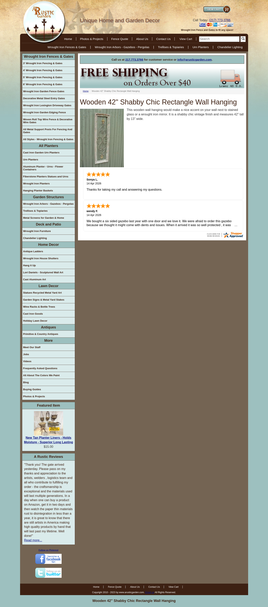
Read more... (33, 540)
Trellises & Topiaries (171, 47)
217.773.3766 (134, 59)
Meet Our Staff (32, 347)
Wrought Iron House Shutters (40, 258)
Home (68, 39)
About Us (142, 39)
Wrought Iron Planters (36, 183)
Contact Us (163, 39)
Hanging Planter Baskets (38, 190)
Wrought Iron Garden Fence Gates (43, 91)
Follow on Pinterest (48, 550)
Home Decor (48, 245)
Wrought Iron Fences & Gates (67, 47)
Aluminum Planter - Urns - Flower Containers (43, 168)
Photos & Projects (91, 39)
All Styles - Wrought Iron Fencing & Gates (48, 139)
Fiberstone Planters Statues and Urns (45, 176)
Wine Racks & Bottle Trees (39, 306)
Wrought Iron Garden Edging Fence (44, 112)
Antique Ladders (33, 251)
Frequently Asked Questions (40, 368)
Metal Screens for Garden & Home (43, 217)
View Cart (186, 39)
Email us (149, 592)
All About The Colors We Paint (41, 375)
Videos (27, 361)
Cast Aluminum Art (34, 279)
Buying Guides (32, 389)
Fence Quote (119, 39)
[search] (219, 39)
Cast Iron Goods (33, 313)
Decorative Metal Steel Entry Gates (44, 98)
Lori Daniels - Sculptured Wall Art (43, 272)
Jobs (26, 354)
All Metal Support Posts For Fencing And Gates (47, 131)
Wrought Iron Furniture (37, 231)
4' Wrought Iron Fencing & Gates (42, 70)
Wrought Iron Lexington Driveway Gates (47, 105)
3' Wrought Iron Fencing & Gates (42, 63)
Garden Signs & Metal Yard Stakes (43, 299)
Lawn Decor (48, 286)
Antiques (48, 327)
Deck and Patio (48, 224)
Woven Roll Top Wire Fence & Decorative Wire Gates (48, 121)
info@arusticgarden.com (194, 59)
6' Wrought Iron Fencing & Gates (42, 84)
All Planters (48, 146)
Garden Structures (48, 197)
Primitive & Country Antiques (40, 334)
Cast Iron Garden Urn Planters (41, 152)
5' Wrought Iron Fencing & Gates (42, 77)
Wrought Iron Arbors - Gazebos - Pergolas (122, 47)
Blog (26, 382)
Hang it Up (29, 265)
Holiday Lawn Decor (35, 320)
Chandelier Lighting (229, 47)
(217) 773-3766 (219, 20)
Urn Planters (201, 47)
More (48, 340)
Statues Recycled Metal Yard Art (42, 292)
